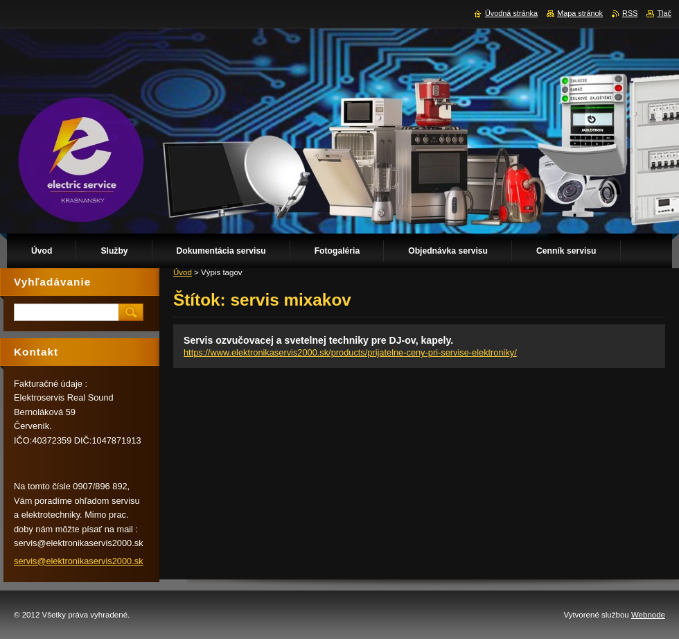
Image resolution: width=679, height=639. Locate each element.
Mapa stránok (580, 13)
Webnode (648, 615)
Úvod (182, 272)
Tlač (664, 13)
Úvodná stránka (511, 13)
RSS (629, 13)
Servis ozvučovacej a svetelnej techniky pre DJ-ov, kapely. (318, 340)
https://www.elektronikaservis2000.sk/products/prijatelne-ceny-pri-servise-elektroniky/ (350, 352)
